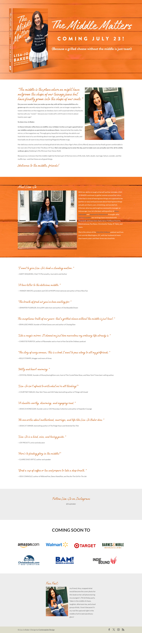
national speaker (84, 217)
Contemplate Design (47, 630)
